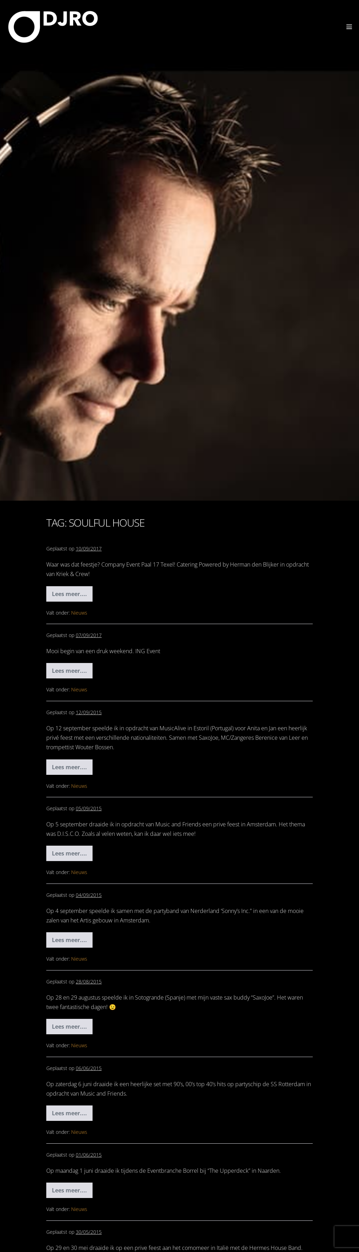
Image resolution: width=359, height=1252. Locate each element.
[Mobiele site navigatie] (349, 26)
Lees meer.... (72, 596)
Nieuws (79, 612)
